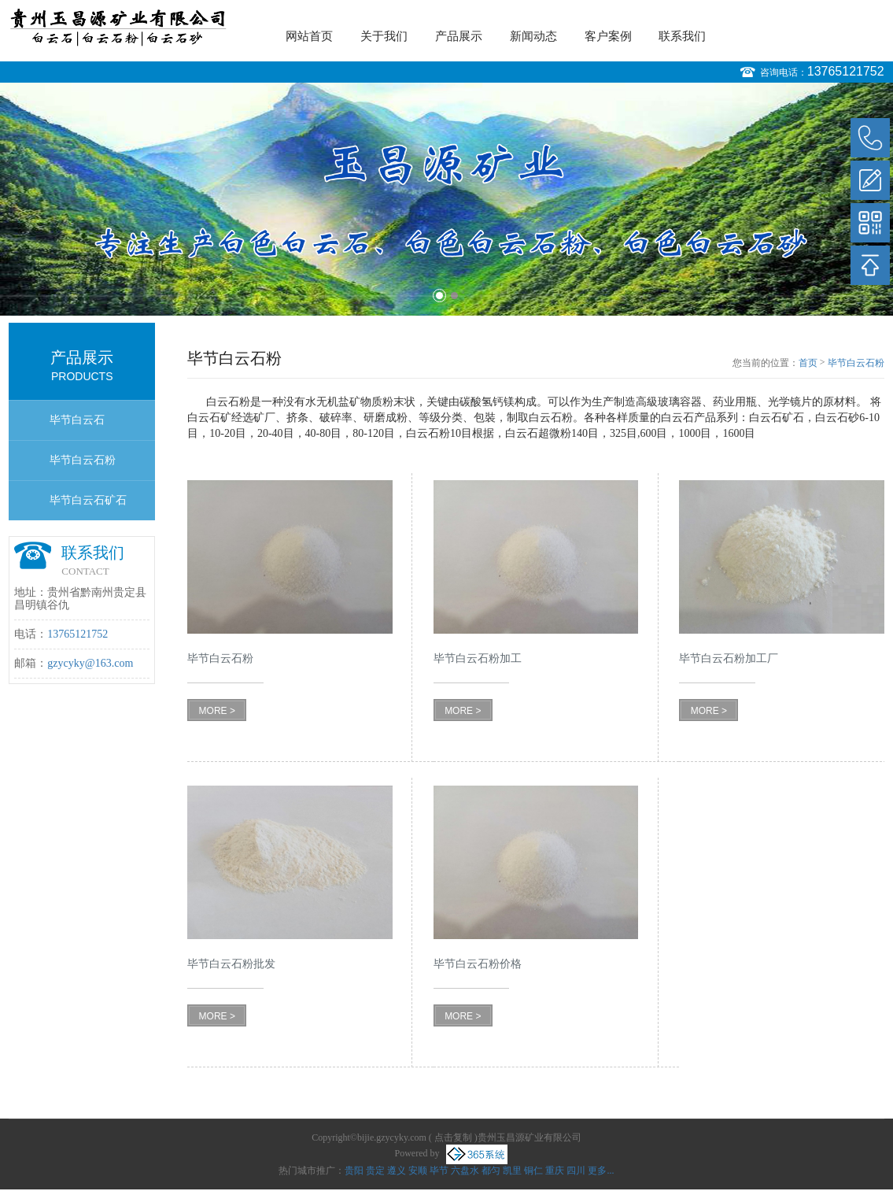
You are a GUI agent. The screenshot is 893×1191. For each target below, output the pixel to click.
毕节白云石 (77, 420)
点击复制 (453, 1137)
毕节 (439, 1170)
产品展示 (458, 36)
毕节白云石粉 (83, 460)
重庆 (554, 1170)
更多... (601, 1170)
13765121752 (845, 71)
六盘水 (465, 1170)
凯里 (512, 1170)
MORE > (217, 710)
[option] (446, 199)
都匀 (491, 1170)
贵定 (375, 1170)
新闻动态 (533, 36)
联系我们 (682, 36)
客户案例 (608, 36)
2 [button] (454, 295)
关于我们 (384, 36)
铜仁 (533, 1170)
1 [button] (439, 295)
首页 (808, 362)
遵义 (396, 1170)
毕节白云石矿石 (88, 500)
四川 (575, 1170)
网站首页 (309, 36)
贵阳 (354, 1170)
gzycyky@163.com (90, 663)
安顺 (417, 1170)
